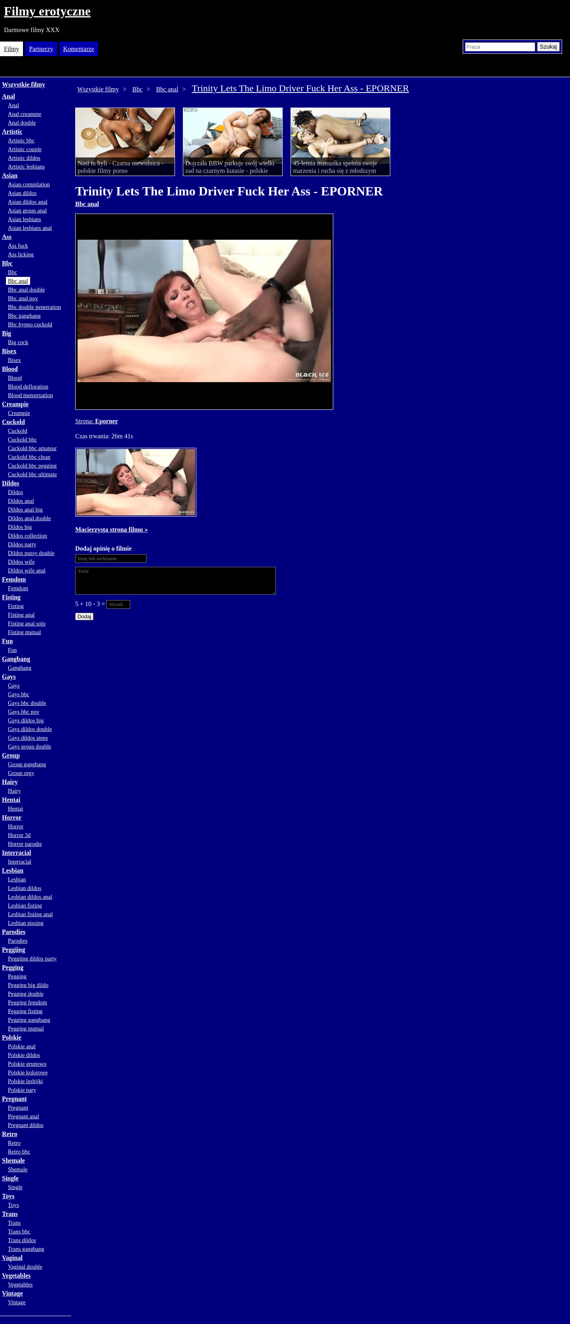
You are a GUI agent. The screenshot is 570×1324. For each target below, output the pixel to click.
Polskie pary (22, 1090)
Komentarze (78, 48)
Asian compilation (29, 184)
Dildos (10, 483)
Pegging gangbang (29, 1020)
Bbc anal (18, 281)
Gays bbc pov (23, 711)
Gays (9, 676)
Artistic (12, 131)
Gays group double (29, 746)
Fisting (11, 597)
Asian (9, 175)
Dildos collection (27, 535)
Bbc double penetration (34, 307)
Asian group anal (27, 210)
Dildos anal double (29, 518)
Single (10, 1178)
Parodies (13, 931)
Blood (10, 369)
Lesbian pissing (26, 923)
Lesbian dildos (24, 888)
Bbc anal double (26, 289)
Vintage (12, 1293)
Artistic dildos (24, 158)
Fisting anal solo (27, 623)
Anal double (22, 122)
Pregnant (14, 1098)
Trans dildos (22, 1240)
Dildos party (22, 544)
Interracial (16, 852)
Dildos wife (21, 562)
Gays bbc (18, 694)
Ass (6, 236)
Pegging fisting (25, 1011)
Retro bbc (19, 1151)
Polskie (11, 1037)
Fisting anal (21, 615)
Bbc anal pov (23, 298)
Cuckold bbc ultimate (32, 474)
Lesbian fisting (25, 905)
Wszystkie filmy (23, 84)
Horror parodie (25, 844)
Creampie (15, 404)
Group (11, 755)
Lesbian (12, 870)
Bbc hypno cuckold (30, 324)
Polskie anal (22, 1046)
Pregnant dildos (26, 1125)
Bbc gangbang (24, 316)
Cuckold (13, 422)
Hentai (11, 799)
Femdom (14, 579)
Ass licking (21, 254)
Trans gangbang (26, 1249)
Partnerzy (41, 48)
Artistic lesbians (26, 166)
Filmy (11, 48)
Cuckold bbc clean (29, 457)
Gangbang (16, 658)
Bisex (9, 351)
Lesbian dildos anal (30, 897)
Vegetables (16, 1275)
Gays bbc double (27, 703)
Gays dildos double (30, 729)
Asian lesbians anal (30, 228)
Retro (9, 1134)
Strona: (85, 421)
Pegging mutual (26, 1028)
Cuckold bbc (22, 439)
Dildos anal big (25, 509)
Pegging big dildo (28, 985)
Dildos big (20, 527)
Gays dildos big (26, 720)
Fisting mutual (24, 632)
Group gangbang (27, 764)
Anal (8, 96)
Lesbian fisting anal (30, 914)
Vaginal (12, 1257)
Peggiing (13, 949)
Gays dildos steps (28, 738)
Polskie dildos (24, 1055)
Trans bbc (19, 1231)
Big (6, 333)
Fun (7, 641)
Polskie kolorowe (28, 1072)
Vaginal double (25, 1266)
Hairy (10, 781)
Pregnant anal (23, 1116)
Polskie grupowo (27, 1064)
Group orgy (21, 773)
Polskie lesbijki (25, 1081)
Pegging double (26, 994)
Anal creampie (24, 114)
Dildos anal (21, 501)
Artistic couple (25, 149)
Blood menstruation (30, 395)
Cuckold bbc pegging (32, 465)
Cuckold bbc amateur (32, 448)
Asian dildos (22, 193)
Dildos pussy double (31, 553)
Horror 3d (19, 835)
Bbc (7, 263)
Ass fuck (18, 245)
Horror (11, 817)
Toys (8, 1196)
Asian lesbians (24, 219)
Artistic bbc (21, 140)
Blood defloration (28, 386)
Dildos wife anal (27, 570)
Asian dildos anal (28, 202)
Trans (10, 1213)
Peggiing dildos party (32, 958)
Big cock (18, 342)
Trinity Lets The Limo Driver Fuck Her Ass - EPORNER (300, 88)
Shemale (13, 1160)
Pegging (12, 967)
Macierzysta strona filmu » (111, 529)
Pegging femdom (27, 1002)
